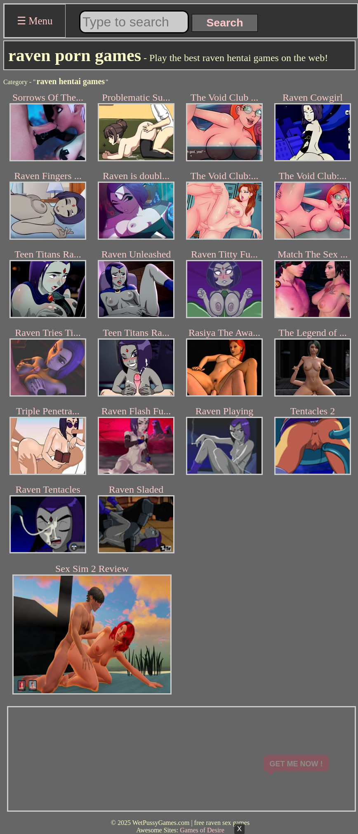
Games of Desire (202, 830)
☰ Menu (35, 20)
